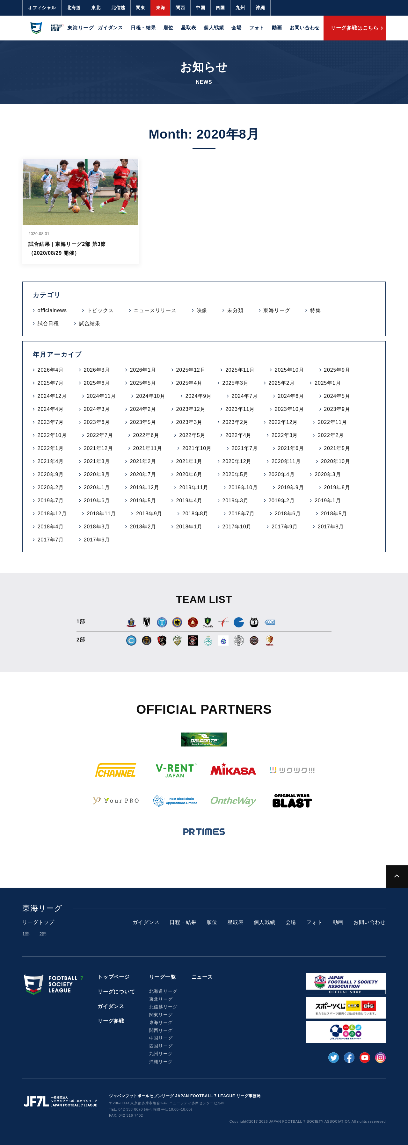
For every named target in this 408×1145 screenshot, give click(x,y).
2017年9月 (285, 526)
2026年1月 (143, 370)
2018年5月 (334, 513)
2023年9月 (337, 409)
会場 (236, 27)
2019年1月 (328, 500)
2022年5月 (192, 435)
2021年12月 (98, 448)
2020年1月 (97, 487)
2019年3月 (235, 500)
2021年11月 (147, 448)
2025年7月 (51, 383)
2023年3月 (189, 422)
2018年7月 (242, 513)
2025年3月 (235, 383)
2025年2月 (281, 383)
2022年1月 (51, 448)
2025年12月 (191, 370)
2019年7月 (51, 500)
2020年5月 (235, 474)
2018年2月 (143, 526)
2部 (43, 933)
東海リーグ (276, 310)
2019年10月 (243, 487)
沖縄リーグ (161, 1061)
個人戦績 (214, 27)
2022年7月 (100, 435)
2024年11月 (101, 396)
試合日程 (48, 323)
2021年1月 (189, 461)
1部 (26, 933)
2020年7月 (143, 474)
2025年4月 (189, 383)
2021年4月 (51, 461)
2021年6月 (291, 448)
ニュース (202, 977)
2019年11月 (193, 487)
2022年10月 (52, 435)
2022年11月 (332, 422)
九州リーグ (161, 1053)
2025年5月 (143, 383)
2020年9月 (51, 474)
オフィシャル (42, 7)
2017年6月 (97, 539)
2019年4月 (189, 500)
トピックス (100, 310)
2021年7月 (245, 448)
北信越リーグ (163, 1006)
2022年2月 (331, 435)
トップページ (114, 977)
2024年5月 (337, 396)
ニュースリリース (155, 310)
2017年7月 (51, 539)
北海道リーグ (163, 991)
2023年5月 (143, 422)
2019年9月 (291, 487)
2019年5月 (143, 500)
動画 (277, 27)
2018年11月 (101, 513)
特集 (315, 310)
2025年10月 (289, 370)
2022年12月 (283, 422)
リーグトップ (38, 922)
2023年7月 (51, 422)
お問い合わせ (305, 27)
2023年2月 (235, 422)
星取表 (188, 27)
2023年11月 (240, 409)
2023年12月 (191, 409)
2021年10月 (197, 448)
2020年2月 (51, 487)
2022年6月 (146, 435)
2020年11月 (286, 461)
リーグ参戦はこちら (355, 28)
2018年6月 (288, 513)
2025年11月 (240, 370)
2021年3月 (97, 461)
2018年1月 (189, 526)
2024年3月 (97, 409)
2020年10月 (335, 461)
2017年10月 (236, 526)
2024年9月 (199, 396)
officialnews (52, 310)
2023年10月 (289, 409)
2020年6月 (189, 474)
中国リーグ (161, 1038)
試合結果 (89, 323)
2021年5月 (337, 448)
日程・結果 (143, 27)
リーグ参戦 (111, 1021)
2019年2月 (281, 500)
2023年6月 (97, 422)
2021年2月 (143, 461)
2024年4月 (51, 409)
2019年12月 (144, 487)
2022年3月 (285, 435)
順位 (169, 27)
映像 (202, 310)
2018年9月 (149, 513)
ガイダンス (110, 27)
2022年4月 (238, 435)
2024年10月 (150, 396)
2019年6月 (97, 500)
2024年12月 (52, 396)
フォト (256, 27)
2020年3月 (328, 474)
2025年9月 (337, 370)
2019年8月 (337, 487)
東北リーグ (161, 999)
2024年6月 (291, 396)
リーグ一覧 (162, 977)
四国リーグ (161, 1045)
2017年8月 (331, 526)
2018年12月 (52, 513)
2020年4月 (281, 474)
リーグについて (116, 991)
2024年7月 (245, 396)
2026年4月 (51, 370)
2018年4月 (51, 526)
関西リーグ (161, 1030)
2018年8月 (195, 513)
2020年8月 (97, 474)
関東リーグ (161, 1014)
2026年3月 (97, 370)
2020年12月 (236, 461)
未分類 (235, 310)
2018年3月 (97, 526)
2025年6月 (97, 383)
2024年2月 (143, 409)
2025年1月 (328, 383)
